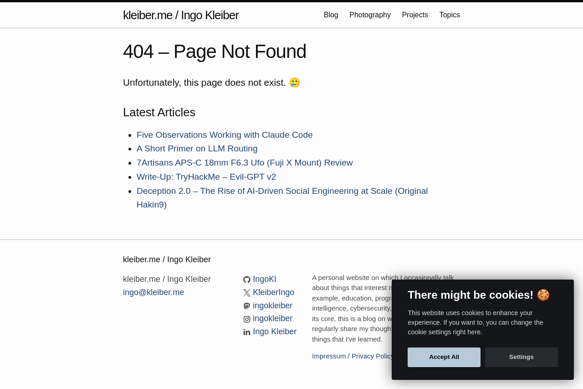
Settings (521, 356)
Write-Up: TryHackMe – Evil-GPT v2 (206, 177)
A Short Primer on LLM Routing (197, 148)
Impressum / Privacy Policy (353, 356)
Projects (416, 15)
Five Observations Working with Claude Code (225, 135)
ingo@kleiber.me (153, 292)
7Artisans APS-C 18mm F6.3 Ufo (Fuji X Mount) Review (245, 162)
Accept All (444, 356)
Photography (371, 15)
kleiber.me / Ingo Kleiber (181, 15)
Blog (332, 15)
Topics (450, 15)
